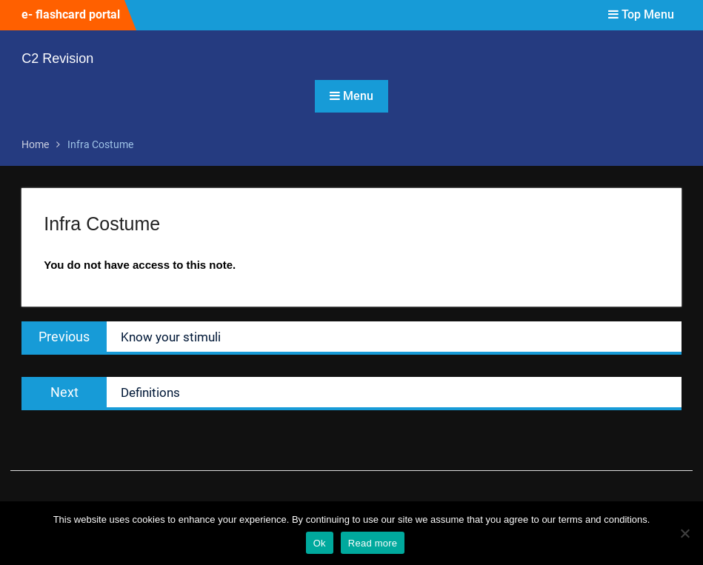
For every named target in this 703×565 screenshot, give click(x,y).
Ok (319, 543)
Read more (373, 543)
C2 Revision (57, 58)
